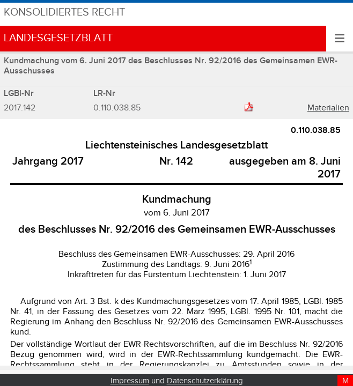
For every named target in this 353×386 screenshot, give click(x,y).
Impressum (130, 380)
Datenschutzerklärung (205, 380)
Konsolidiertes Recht (64, 12)
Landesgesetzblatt (58, 38)
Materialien (328, 108)
